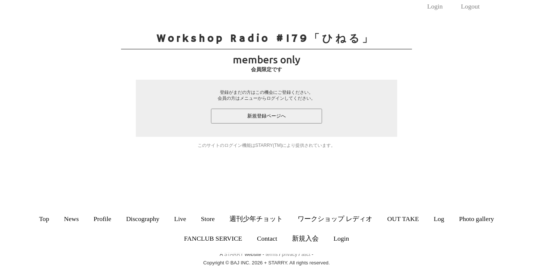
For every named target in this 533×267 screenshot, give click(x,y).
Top (44, 218)
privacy (289, 254)
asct (305, 254)
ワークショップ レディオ (335, 218)
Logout (470, 6)
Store (208, 218)
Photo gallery (476, 218)
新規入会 (305, 238)
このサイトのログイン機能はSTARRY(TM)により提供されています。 (267, 145)
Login (435, 6)
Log (439, 218)
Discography (143, 218)
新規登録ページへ (266, 116)
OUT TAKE (403, 218)
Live (180, 218)
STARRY (233, 254)
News (71, 218)
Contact (267, 238)
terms (271, 254)
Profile (102, 218)
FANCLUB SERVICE (213, 238)
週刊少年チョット (256, 218)
